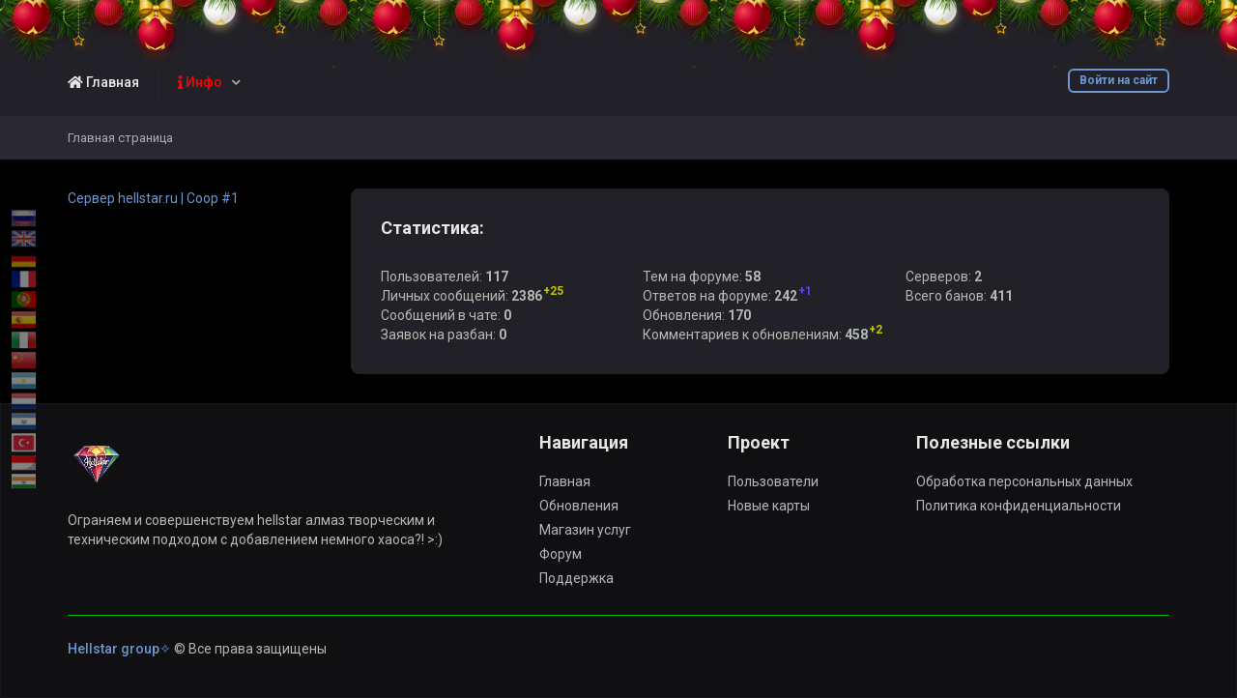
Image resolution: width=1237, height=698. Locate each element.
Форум (560, 554)
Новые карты (769, 505)
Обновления (578, 505)
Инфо (200, 82)
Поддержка (576, 578)
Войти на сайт (1118, 80)
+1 (805, 291)
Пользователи (773, 481)
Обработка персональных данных (1024, 481)
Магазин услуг (585, 530)
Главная (103, 82)
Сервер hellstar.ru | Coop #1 (153, 198)
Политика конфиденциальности (1018, 505)
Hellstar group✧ (119, 648)
